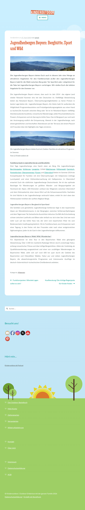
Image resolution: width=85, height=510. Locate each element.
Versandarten (13, 421)
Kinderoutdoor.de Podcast (14, 365)
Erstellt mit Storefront (32, 497)
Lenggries (35, 169)
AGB (9, 474)
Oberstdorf (48, 172)
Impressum (12, 462)
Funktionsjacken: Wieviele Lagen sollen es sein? (24, 282)
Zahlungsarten (13, 415)
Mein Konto (12, 409)
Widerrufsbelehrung (16, 427)
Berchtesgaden (16, 169)
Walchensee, (51, 169)
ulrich (37, 38)
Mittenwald (61, 169)
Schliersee (27, 169)
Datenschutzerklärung (16, 468)
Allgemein (21, 272)
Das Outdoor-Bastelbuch (17, 402)
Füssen (38, 172)
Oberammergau (28, 172)
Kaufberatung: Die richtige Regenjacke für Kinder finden (60, 282)
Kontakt (11, 442)
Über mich (12, 448)
